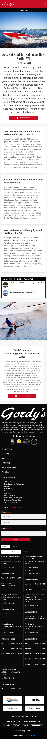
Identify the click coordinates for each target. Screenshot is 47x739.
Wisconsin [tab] (5, 547)
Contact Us (8, 493)
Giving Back (8, 488)
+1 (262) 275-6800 (7, 603)
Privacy (16, 725)
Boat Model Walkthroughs (13, 498)
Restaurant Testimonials (12, 500)
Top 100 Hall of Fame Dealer (23, 716)
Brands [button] (4, 458)
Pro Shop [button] (5, 472)
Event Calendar (9, 495)
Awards (6, 486)
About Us (7, 482)
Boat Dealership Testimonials (14, 484)
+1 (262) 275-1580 (31, 632)
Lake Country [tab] (28, 552)
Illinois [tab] (15, 547)
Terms (25, 725)
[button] (45, 4)
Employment (8, 491)
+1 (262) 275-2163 (31, 567)
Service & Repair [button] (8, 467)
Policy (7, 725)
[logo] (12, 700)
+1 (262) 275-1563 (7, 567)
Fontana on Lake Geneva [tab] (11, 552)
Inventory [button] (5, 454)
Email (6, 529)
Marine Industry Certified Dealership (23, 721)
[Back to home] (8, 4)
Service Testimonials (11, 502)
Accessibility (37, 725)
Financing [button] (5, 463)
